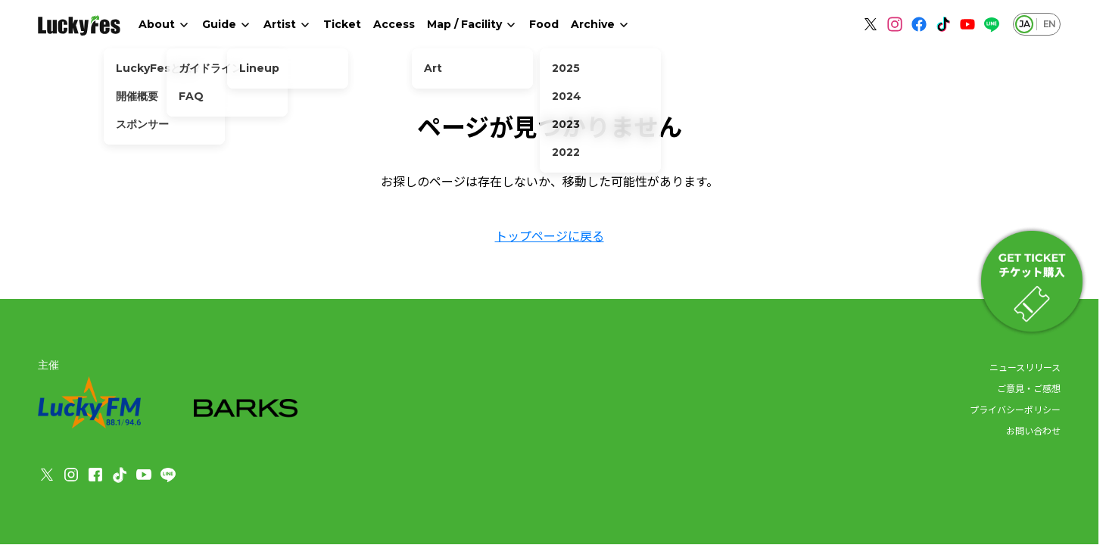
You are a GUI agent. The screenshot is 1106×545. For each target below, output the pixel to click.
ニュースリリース (1025, 366)
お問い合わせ (1033, 430)
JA (1024, 24)
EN (1049, 24)
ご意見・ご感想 (1029, 388)
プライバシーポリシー (1015, 409)
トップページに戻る (549, 235)
